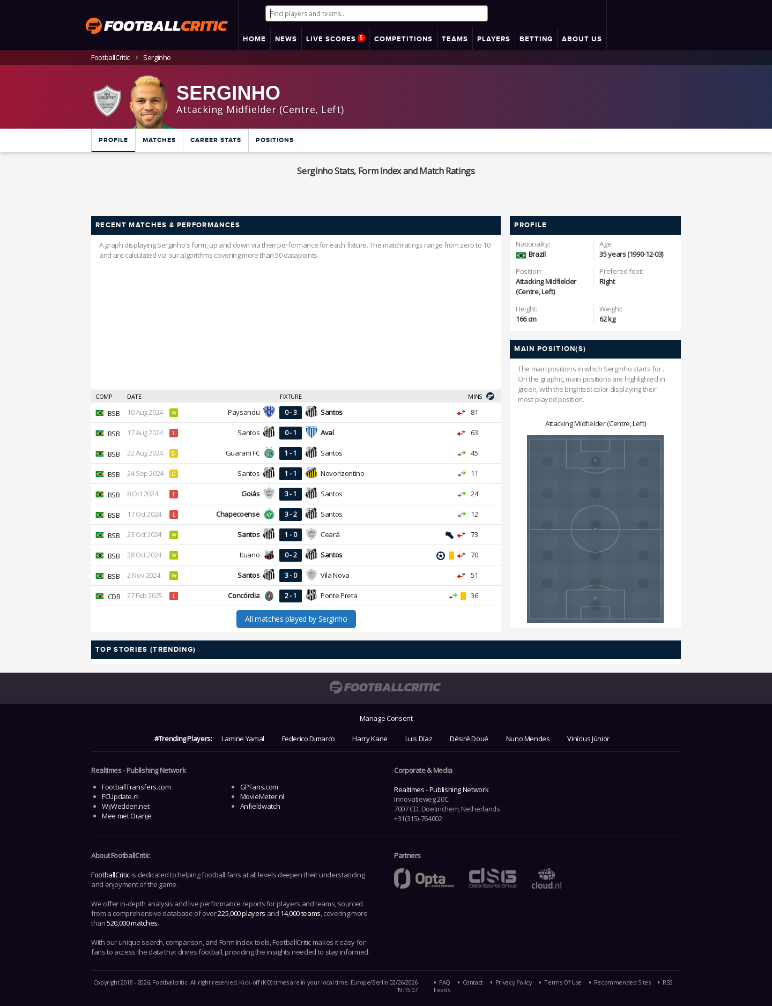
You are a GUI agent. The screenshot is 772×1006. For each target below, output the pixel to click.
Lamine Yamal (242, 738)
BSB (114, 413)
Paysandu (243, 412)
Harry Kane (369, 738)
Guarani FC (242, 453)
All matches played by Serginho (296, 619)
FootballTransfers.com (136, 787)
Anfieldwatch (260, 806)
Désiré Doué (469, 738)
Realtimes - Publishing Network (441, 789)
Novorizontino (342, 473)
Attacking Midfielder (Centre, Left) (595, 423)
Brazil (537, 254)
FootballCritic (110, 875)
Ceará (330, 534)
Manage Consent (386, 718)
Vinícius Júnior (588, 738)
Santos (248, 432)
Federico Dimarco (308, 738)
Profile (113, 140)
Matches (159, 140)
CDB (114, 596)
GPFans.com (259, 787)
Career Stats (215, 140)
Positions (275, 140)
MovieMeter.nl (262, 796)
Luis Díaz (419, 738)
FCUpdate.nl (120, 796)
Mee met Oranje (127, 816)
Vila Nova (335, 575)
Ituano (249, 555)
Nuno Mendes (528, 738)
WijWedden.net (125, 806)
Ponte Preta (339, 595)
